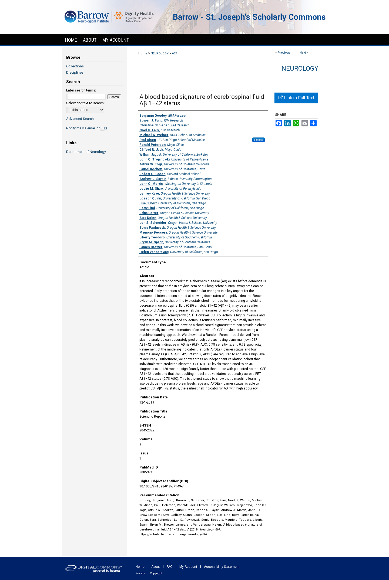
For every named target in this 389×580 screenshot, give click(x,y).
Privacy (140, 573)
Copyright (156, 573)
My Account (188, 567)
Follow (258, 139)
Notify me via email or (86, 128)
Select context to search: (85, 103)
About (155, 567)
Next (303, 52)
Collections (75, 66)
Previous (284, 52)
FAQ (170, 567)
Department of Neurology (86, 152)
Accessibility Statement (222, 567)
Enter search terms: (81, 90)
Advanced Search (80, 119)
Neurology (299, 68)
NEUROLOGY (160, 53)
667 (174, 53)
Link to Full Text (296, 98)
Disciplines (74, 72)
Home (142, 53)
